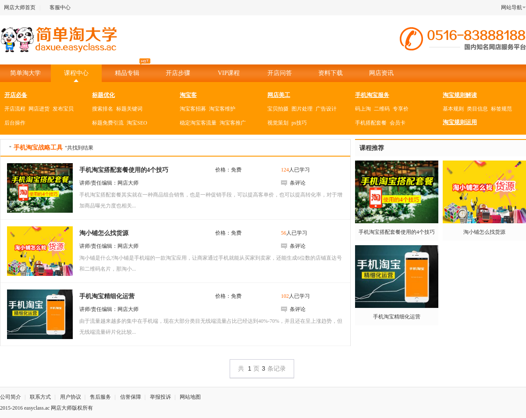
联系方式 (40, 397)
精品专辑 (132, 70)
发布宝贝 (63, 109)
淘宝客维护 (222, 109)
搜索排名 (102, 109)
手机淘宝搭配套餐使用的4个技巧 (397, 232)
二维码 (382, 109)
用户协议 (70, 397)
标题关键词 (129, 109)
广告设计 (326, 109)
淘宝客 (188, 95)
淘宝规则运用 (460, 122)
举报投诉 (160, 397)
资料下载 (330, 73)
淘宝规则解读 (460, 95)
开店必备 (15, 95)
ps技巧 (299, 123)
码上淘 (363, 109)
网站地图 (190, 397)
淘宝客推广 (233, 123)
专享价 (401, 109)
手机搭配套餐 (371, 123)
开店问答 (279, 73)
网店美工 (278, 95)
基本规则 (453, 109)
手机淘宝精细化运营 (396, 317)
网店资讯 (381, 73)
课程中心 (76, 73)
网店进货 (39, 109)
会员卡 (397, 123)
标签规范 (501, 109)
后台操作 (14, 123)
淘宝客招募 (193, 109)
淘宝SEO (137, 123)
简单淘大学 (25, 73)
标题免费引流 (108, 123)
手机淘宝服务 (372, 95)
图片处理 (302, 109)
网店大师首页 (20, 7)
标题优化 (103, 95)
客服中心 (60, 7)
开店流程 (14, 109)
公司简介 (10, 397)
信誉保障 (130, 397)
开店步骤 (178, 73)
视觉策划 (277, 123)
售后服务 (100, 397)
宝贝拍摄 (277, 109)
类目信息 (477, 109)
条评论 (298, 183)
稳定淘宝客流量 (198, 123)
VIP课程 (229, 73)
